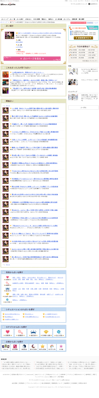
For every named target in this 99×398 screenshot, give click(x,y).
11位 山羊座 (92, 55)
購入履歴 (81, 19)
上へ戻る (83, 107)
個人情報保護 (46, 383)
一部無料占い (49, 279)
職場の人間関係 (33, 294)
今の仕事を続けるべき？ (52, 316)
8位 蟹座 (81, 57)
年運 (27, 289)
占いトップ (5, 19)
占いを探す (20, 19)
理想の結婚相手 (29, 283)
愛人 (31, 279)
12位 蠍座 (91, 57)
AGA (46, 377)
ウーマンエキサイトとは (36, 380)
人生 (19, 289)
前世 (51, 289)
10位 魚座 (91, 52)
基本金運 (42, 294)
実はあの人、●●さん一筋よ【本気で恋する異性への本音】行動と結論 (35, 210)
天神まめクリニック (52, 374)
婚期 (42, 283)
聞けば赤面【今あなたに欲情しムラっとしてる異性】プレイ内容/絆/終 (35, 186)
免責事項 (67, 383)
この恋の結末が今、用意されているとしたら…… (28, 72)
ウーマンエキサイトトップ (79, 4)
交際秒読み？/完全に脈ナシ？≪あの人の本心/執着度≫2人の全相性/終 (35, 218)
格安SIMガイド (79, 374)
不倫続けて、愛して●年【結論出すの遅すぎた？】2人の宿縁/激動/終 (34, 124)
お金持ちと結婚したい (12, 319)
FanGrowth (30, 374)
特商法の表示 (83, 383)
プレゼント (87, 0)
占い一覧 (12, 19)
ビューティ (81, 0)
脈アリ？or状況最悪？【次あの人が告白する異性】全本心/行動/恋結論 (39, 33)
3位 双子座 (74, 55)
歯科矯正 (88, 374)
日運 (40, 289)
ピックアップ (72, 91)
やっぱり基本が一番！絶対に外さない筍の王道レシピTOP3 (53, 364)
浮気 (19, 279)
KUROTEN (6, 374)
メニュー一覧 (94, 0)
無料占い (51, 19)
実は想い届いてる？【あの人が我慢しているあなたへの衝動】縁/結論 (35, 155)
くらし (71, 0)
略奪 (27, 279)
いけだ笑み (19, 47)
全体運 (15, 289)
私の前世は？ (9, 316)
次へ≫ (8, 105)
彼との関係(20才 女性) (78, 31)
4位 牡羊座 (74, 57)
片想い (19, 277)
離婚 (46, 283)
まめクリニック (39, 374)
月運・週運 (33, 289)
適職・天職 (16, 294)
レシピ (75, 0)
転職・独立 (24, 294)
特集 (69, 66)
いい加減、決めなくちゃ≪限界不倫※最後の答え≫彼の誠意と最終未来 (35, 108)
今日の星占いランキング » (89, 61)
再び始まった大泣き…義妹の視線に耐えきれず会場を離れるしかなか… (24, 366)
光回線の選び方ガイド (18, 374)
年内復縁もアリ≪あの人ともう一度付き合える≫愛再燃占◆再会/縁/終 (35, 179)
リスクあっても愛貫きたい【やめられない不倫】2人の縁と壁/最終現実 (35, 132)
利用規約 (21, 383)
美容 (94, 374)
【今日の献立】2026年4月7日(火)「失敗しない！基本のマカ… (54, 368)
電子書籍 (61, 377)
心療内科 (63, 374)
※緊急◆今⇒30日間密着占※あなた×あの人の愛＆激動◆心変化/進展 (34, 202)
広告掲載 (74, 383)
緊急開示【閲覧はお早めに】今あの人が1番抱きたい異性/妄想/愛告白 (34, 163)
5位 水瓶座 (82, 50)
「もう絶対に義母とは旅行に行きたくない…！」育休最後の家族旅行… (24, 362)
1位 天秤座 (74, 50)
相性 (14, 277)
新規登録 (90, 23)
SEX (36, 279)
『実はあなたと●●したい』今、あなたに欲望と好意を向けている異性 (35, 226)
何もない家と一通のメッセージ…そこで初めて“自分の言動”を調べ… (24, 364)
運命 (23, 289)
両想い (24, 277)
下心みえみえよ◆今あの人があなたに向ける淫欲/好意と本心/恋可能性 (35, 171)
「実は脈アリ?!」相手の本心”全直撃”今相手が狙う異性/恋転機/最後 (34, 88)
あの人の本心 (32, 277)
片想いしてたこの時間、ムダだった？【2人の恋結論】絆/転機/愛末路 (34, 139)
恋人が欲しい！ (42, 277)
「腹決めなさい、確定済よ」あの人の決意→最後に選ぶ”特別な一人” (34, 80)
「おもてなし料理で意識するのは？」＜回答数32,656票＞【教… (54, 366)
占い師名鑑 (58, 19)
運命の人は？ (52, 277)
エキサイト (94, 4)
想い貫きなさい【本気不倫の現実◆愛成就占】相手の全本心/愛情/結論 (35, 257)
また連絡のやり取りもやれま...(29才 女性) (84, 32)
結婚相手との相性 (18, 283)
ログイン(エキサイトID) (78, 23)
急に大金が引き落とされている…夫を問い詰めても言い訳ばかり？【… (24, 368)
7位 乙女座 (82, 55)
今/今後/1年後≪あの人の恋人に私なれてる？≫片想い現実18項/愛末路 (35, 241)
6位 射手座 (82, 52)
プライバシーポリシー (33, 383)
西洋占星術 (19, 42)
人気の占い (28, 19)
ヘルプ (96, 23)
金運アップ (50, 294)
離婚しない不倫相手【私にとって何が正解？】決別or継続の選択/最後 (35, 147)
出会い (38, 283)
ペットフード (39, 377)
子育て (66, 0)
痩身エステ (53, 377)
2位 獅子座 (74, 52)
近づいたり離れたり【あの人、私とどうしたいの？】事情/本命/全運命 (35, 233)
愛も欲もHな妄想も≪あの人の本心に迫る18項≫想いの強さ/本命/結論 (35, 194)
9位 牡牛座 (92, 50)
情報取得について (57, 383)
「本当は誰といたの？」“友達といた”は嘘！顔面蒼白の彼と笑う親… (56, 362)
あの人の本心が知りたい (12, 314)
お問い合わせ (66, 380)
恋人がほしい (29, 314)
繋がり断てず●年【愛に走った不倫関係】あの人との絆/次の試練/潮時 (35, 116)
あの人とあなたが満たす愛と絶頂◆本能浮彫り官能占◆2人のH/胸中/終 (35, 249)
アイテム (70, 374)
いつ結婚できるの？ (51, 314)
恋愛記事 (74, 19)
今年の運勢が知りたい (32, 316)
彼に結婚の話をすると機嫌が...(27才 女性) (84, 34)
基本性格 (45, 289)
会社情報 (14, 383)
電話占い (44, 19)
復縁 (23, 279)
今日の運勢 (36, 19)
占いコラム (67, 19)
